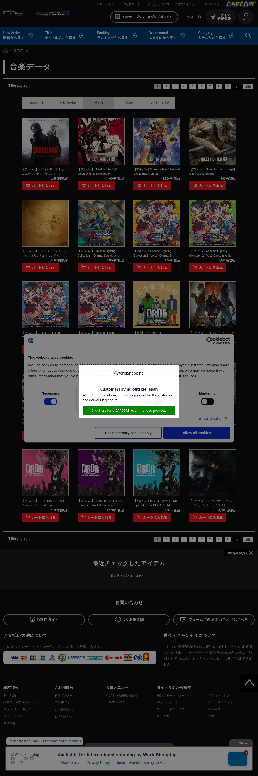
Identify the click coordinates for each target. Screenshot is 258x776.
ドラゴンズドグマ (220, 695)
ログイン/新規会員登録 (121, 695)
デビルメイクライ (220, 702)
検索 (247, 36)
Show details (210, 419)
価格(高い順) (68, 102)
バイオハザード (168, 702)
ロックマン (164, 716)
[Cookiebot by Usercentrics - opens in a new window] (209, 340)
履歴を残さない (237, 553)
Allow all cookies (197, 433)
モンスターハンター (171, 695)
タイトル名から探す (65, 36)
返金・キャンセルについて (189, 635)
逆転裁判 (214, 709)
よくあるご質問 (158, 4)
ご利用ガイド (131, 4)
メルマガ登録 (211, 4)
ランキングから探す (117, 36)
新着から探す (21, 36)
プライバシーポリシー (18, 709)
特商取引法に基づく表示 (20, 702)
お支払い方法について (25, 635)
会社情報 (9, 723)
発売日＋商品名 (160, 102)
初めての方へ (105, 4)
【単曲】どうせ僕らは (147, 332)
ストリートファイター (172, 709)
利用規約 (9, 695)
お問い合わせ (185, 4)
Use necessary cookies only (128, 433)
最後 (248, 86)
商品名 (129, 102)
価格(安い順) (37, 102)
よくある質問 (64, 709)
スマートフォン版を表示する (129, 749)
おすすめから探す (167, 36)
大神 (211, 716)
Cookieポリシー (14, 716)
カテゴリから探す (216, 36)
